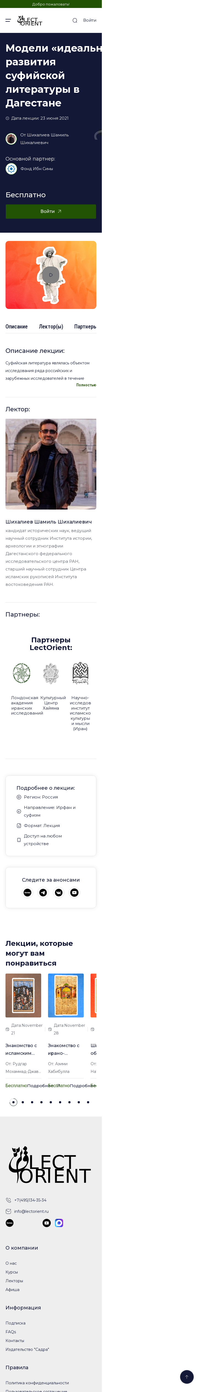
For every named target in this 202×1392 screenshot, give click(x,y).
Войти (190, 20)
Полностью (186, 422)
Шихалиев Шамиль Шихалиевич (62, 109)
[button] (64, 1167)
